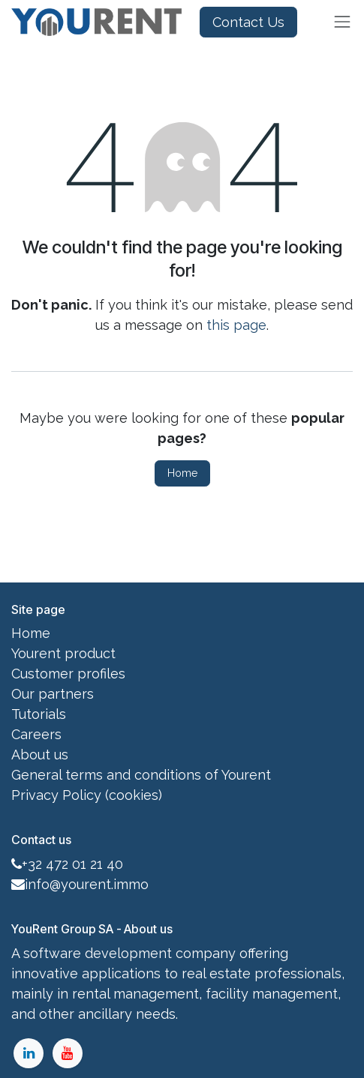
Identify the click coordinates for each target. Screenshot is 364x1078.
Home (182, 473)
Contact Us (248, 22)
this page (236, 325)
